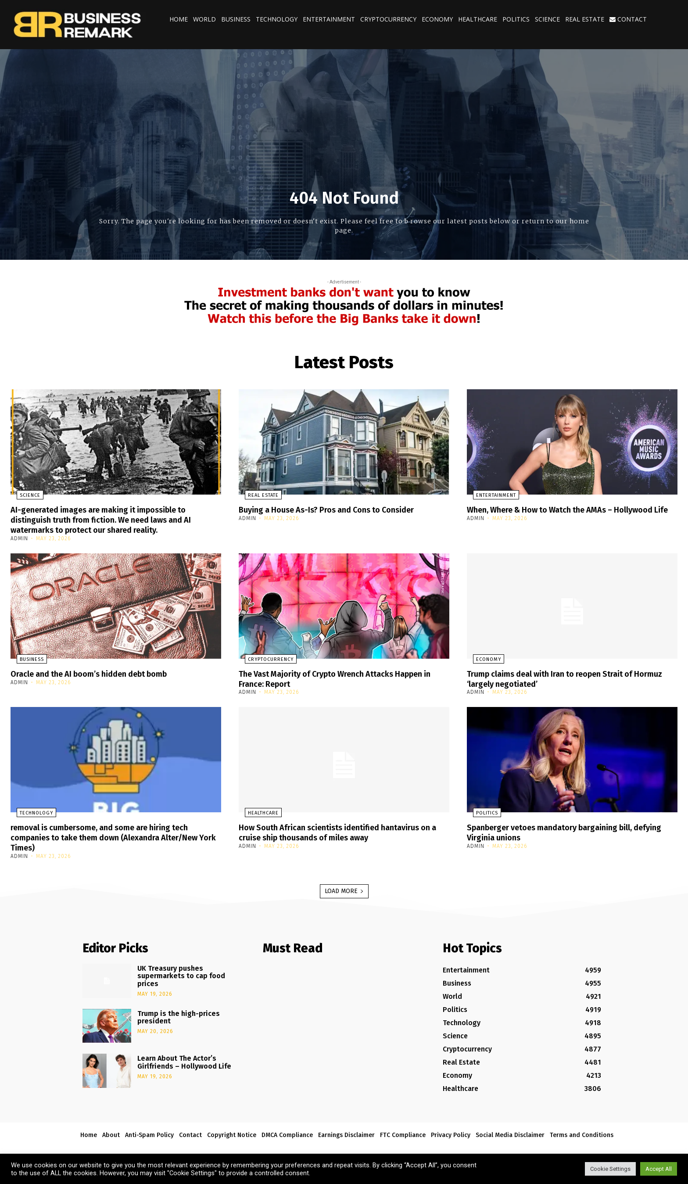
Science (547, 19)
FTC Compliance (403, 1132)
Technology (276, 19)
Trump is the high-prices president (178, 1014)
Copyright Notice (231, 1132)
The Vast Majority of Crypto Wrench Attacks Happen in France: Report (342, 677)
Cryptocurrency (388, 19)
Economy (437, 19)
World (204, 19)
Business (236, 19)
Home (178, 19)
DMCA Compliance (287, 1132)
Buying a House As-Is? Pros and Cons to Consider (336, 509)
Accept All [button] (658, 1169)
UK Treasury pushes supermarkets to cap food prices (181, 973)
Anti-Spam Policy (149, 1132)
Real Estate (584, 19)
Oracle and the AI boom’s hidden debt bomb (99, 672)
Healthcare (477, 19)
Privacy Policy (450, 1132)
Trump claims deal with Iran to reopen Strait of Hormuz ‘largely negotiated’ (560, 677)
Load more (344, 888)
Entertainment (329, 19)
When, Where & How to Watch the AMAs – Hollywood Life (550, 514)
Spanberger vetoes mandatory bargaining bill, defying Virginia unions (559, 830)
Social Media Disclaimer (510, 1132)
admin (19, 537)
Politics (516, 19)
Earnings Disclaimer (346, 1132)
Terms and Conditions (581, 1132)
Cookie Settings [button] (610, 1169)
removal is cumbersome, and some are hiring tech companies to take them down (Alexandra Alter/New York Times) (111, 835)
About (111, 1132)
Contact (628, 19)
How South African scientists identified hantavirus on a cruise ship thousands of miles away (339, 830)
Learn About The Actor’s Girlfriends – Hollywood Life (184, 1059)
